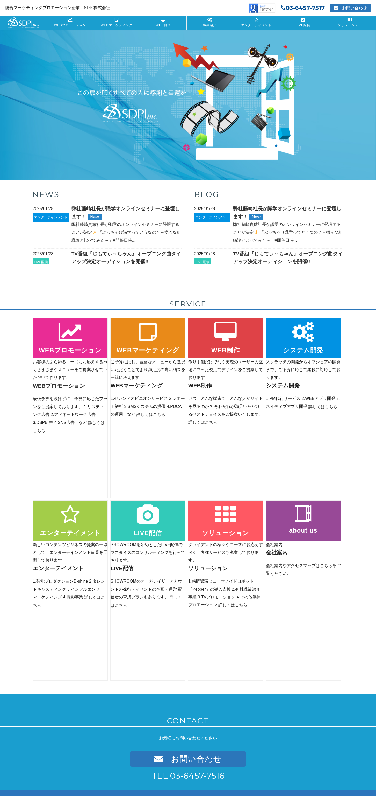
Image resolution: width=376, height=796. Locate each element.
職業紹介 (210, 25)
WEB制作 (163, 25)
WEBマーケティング (117, 25)
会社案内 (39, 776)
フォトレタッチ (168, 765)
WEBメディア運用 (62, 707)
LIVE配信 (302, 25)
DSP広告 (55, 701)
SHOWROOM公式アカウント (282, 690)
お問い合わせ (350, 8)
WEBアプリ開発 (164, 684)
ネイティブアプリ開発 (168, 690)
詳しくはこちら (150, 414)
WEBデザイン (58, 759)
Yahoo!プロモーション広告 (73, 695)
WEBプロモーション (70, 25)
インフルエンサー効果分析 (177, 753)
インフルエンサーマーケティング (177, 725)
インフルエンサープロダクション (182, 736)
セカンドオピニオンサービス (70, 730)
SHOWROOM (266, 684)
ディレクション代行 (63, 736)
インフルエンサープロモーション (182, 748)
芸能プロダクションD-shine (173, 713)
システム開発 (167, 675)
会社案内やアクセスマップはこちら (299, 502)
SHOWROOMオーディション (282, 695)
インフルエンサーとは (174, 730)
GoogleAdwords (65, 690)
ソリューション (349, 25)
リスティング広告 (61, 684)
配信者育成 (263, 701)
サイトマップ (141, 776)
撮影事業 (158, 759)
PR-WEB (55, 765)
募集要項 (262, 739)
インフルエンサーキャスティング (182, 742)
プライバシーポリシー (68, 776)
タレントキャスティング (170, 719)
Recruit (264, 731)
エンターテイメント (256, 25)
